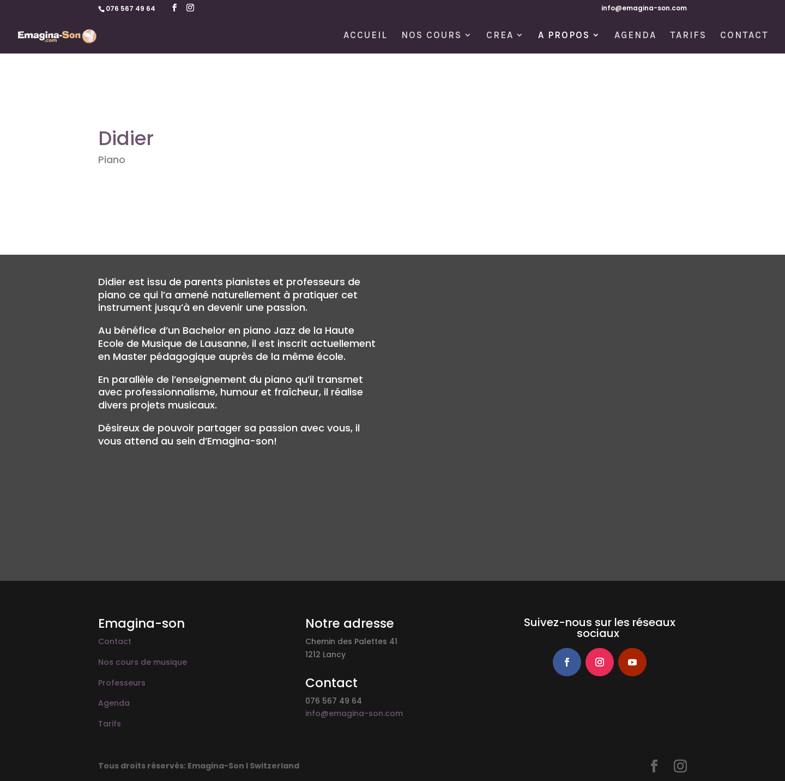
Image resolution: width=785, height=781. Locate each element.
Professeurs (122, 682)
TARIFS (688, 35)
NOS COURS (431, 35)
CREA (500, 35)
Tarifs (109, 723)
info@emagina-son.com (644, 9)
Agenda (114, 703)
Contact (114, 641)
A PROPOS (564, 35)
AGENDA (635, 35)
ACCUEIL (365, 35)
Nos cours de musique (142, 662)
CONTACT (744, 35)
